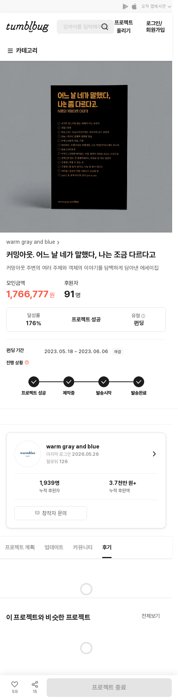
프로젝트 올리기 (123, 26)
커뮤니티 (82, 547)
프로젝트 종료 (109, 687)
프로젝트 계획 (20, 547)
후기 (107, 547)
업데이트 (54, 547)
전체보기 (150, 616)
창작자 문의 (51, 513)
